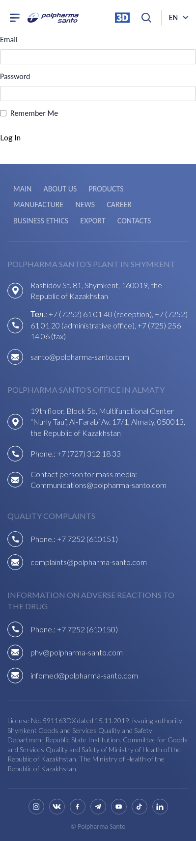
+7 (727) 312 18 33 (89, 453)
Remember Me (34, 113)
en (173, 17)
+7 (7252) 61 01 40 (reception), (102, 314)
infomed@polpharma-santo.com (84, 675)
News (85, 204)
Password (15, 76)
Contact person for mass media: (83, 474)
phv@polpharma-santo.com (76, 652)
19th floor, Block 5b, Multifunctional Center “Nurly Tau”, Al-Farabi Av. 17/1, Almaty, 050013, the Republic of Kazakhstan (107, 421)
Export (92, 220)
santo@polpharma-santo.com (79, 356)
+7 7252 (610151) (87, 538)
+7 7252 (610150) (87, 629)
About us (60, 188)
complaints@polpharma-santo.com (88, 562)
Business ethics (40, 220)
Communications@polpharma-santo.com (98, 484)
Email (9, 39)
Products (105, 188)
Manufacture (38, 204)
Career (119, 204)
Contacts (134, 220)
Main (22, 188)
